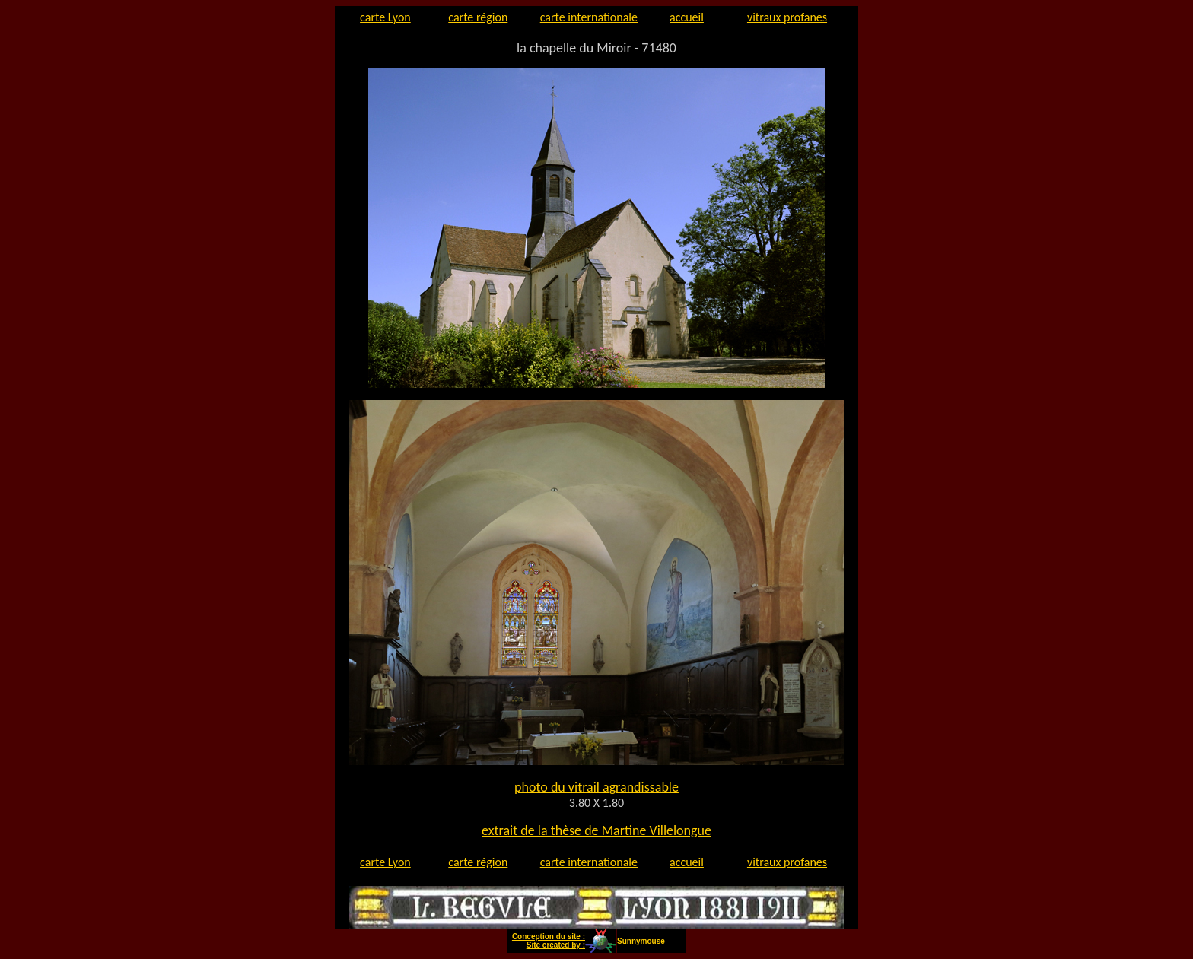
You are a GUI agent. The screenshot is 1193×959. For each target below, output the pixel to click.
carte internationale (589, 17)
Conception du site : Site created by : (548, 940)
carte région (477, 17)
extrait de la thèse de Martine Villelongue (596, 830)
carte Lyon (385, 17)
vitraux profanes (787, 17)
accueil (687, 17)
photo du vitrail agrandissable (596, 787)
